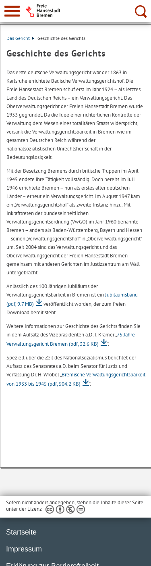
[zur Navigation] (12, 11)
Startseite (21, 532)
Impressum (24, 549)
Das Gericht (20, 38)
